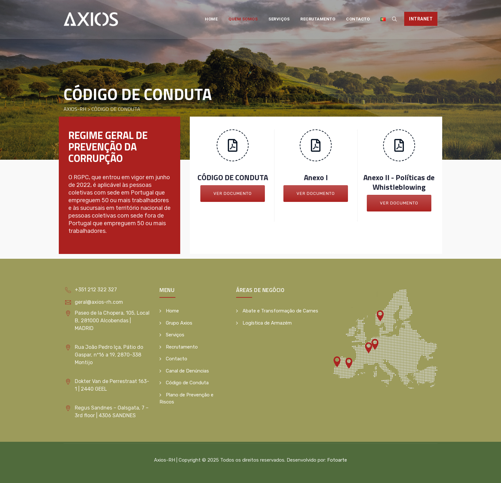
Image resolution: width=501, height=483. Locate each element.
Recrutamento (317, 19)
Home (211, 19)
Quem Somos (243, 19)
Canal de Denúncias (187, 371)
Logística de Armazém (267, 323)
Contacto (358, 19)
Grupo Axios (179, 323)
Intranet (421, 18)
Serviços (278, 19)
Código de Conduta (187, 383)
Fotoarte (337, 460)
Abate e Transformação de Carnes (280, 311)
